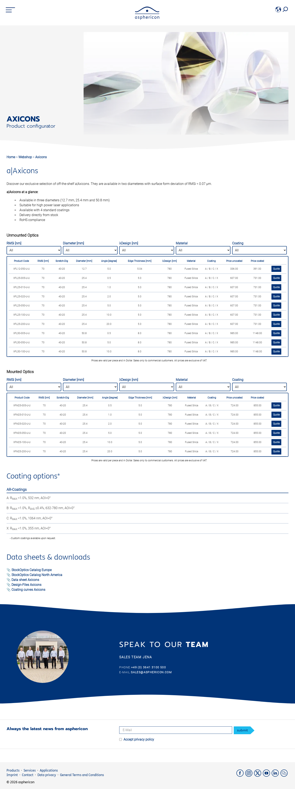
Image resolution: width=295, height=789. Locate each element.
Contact (27, 775)
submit (242, 730)
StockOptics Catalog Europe (31, 570)
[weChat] (284, 776)
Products (13, 770)
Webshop (25, 157)
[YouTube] (267, 776)
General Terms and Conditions (82, 775)
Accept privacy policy (139, 739)
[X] (258, 776)
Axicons (41, 157)
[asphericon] (147, 19)
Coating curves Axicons (28, 590)
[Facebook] (240, 776)
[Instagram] (249, 776)
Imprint (12, 775)
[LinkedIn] (276, 776)
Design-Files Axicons (26, 585)
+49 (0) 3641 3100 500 (148, 667)
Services (30, 770)
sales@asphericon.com (151, 672)
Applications (49, 770)
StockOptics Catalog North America (36, 575)
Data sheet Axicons (25, 580)
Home (11, 157)
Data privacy (46, 775)
